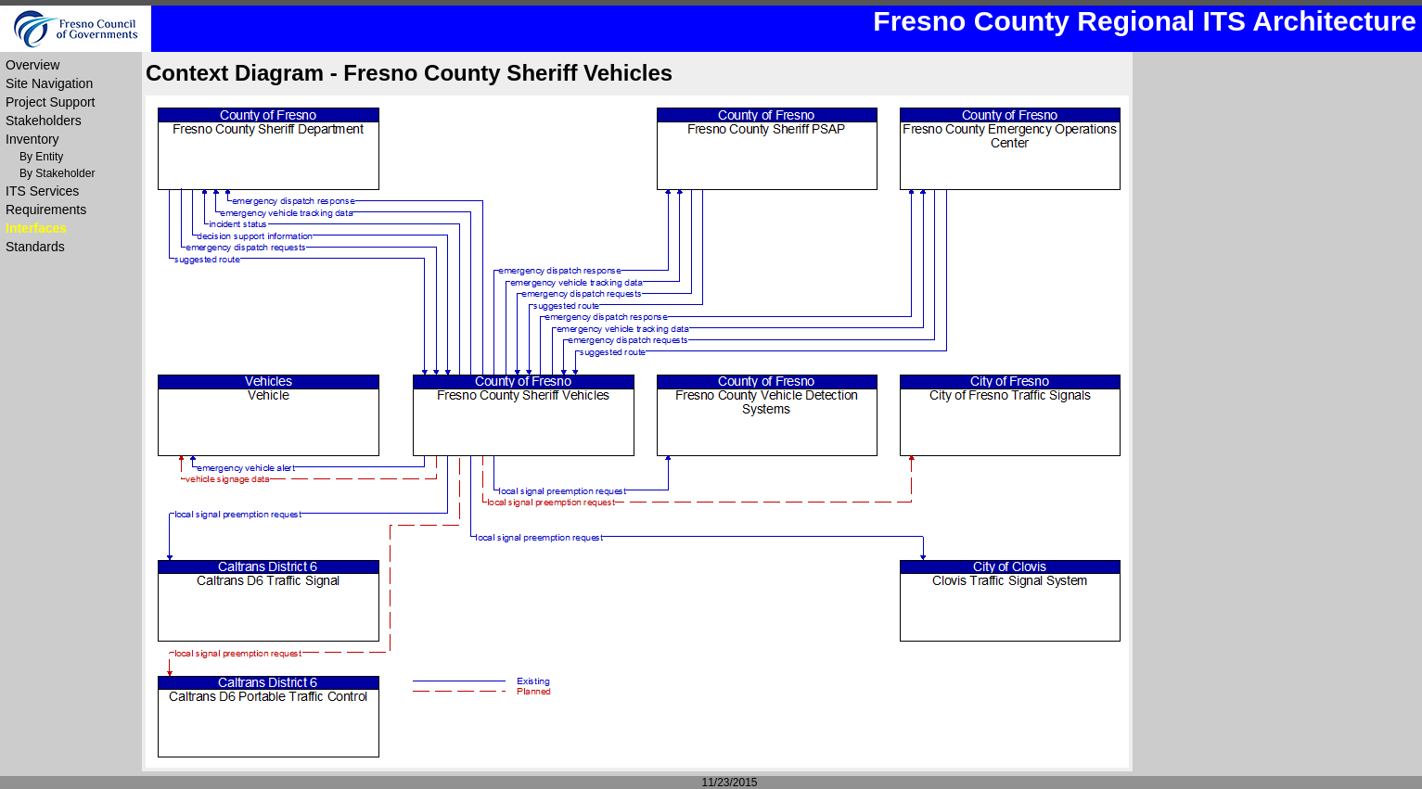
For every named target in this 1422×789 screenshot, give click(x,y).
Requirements (46, 209)
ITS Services (42, 191)
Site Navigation (49, 83)
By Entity (41, 156)
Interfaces (36, 228)
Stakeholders (44, 120)
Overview (32, 64)
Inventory (32, 139)
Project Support (51, 102)
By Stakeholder (57, 173)
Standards (35, 246)
